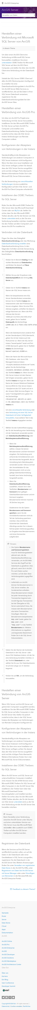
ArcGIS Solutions (8, 958)
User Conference (8, 983)
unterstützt (11, 218)
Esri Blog (5, 979)
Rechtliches (26, 1006)
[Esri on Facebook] (6, 997)
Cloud (4, 926)
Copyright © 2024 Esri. (9, 1003)
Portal (4, 916)
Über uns (5, 973)
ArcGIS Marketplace (9, 961)
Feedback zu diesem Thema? (24, 889)
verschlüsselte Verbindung (21, 410)
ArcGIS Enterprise (11, 3)
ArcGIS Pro (5, 944)
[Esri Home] (5, 990)
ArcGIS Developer (8, 954)
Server (4, 919)
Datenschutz (5, 1006)
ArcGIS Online (7, 941)
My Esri (17, 210)
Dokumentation (7, 932)
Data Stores (6, 923)
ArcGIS (4, 951)
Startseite (5, 913)
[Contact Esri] (13, 997)
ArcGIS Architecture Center (11, 964)
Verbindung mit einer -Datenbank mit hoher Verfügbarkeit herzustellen (19, 415)
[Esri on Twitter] (3, 997)
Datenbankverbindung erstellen (14, 244)
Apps (4, 929)
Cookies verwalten (16, 1006)
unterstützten (7, 63)
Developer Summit (8, 986)
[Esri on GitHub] (9, 997)
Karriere (5, 976)
